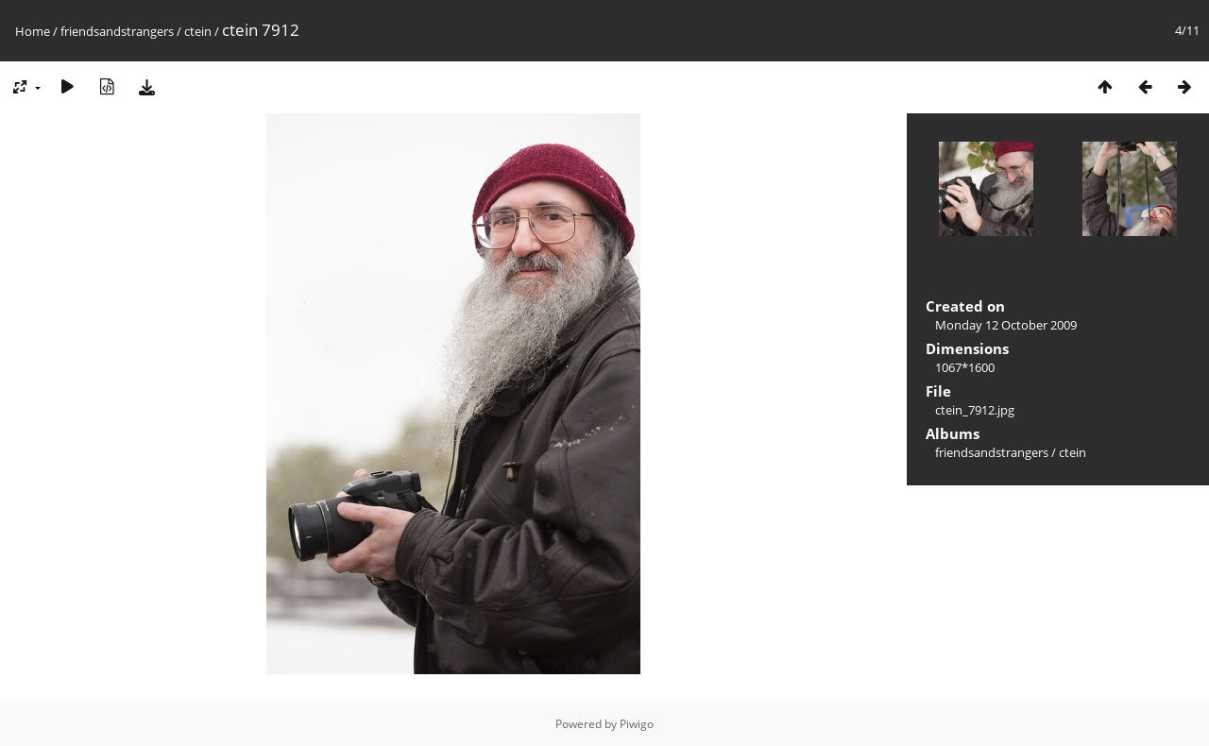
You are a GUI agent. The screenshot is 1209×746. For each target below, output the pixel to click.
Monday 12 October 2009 (1006, 324)
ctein (198, 31)
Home (32, 31)
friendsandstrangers (117, 31)
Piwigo (637, 724)
